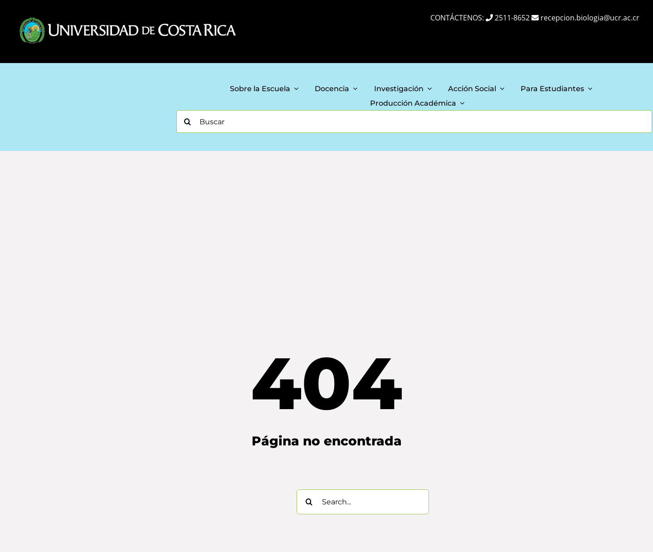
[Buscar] (414, 121)
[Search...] (363, 501)
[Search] (187, 121)
